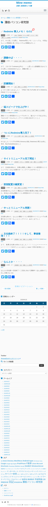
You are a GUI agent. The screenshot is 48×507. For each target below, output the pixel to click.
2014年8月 (6, 398)
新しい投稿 (40, 288)
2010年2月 (6, 450)
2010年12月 (7, 426)
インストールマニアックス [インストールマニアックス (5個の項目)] (22, 468)
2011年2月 (6, 421)
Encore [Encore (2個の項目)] (37, 461)
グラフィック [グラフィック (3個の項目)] (42, 471)
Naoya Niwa (25, 37)
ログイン (6, 488)
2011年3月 (6, 419)
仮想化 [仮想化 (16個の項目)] (24, 479)
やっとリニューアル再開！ (18, 208)
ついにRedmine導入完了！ (18, 133)
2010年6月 (6, 440)
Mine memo (24, 2)
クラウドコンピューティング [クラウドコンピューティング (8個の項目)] (28, 471)
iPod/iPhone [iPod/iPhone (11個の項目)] (21, 463)
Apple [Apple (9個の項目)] (31, 461)
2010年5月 (6, 443)
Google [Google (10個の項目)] (3, 463)
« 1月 (2, 330)
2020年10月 (7, 384)
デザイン (29, 110)
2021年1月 (6, 381)
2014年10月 (7, 395)
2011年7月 (6, 412)
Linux (16, 35)
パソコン (32, 35)
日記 (37, 35)
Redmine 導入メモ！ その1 (18, 31)
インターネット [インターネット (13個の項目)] (12, 471)
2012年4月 (6, 405)
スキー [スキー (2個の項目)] (18, 474)
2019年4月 (6, 388)
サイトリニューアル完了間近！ (20, 158)
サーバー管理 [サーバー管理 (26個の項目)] (11, 474)
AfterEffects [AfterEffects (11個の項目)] (18, 461)
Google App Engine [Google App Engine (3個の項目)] (11, 463)
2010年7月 (6, 438)
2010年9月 (6, 433)
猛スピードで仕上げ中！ (16, 107)
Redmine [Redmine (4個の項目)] (17, 466)
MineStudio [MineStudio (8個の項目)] (4, 466)
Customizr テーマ (28, 504)
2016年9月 (6, 391)
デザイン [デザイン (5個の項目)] (29, 476)
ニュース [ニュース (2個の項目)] (35, 476)
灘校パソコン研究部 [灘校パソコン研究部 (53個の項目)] (33, 482)
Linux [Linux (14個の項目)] (34, 463)
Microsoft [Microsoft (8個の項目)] (40, 463)
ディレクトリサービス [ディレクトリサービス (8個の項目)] (19, 477)
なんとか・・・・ (13, 262)
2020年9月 (6, 386)
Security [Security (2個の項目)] (22, 466)
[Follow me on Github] (9, 11)
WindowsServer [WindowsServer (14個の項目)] (37, 466)
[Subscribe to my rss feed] (3, 11)
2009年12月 (7, 454)
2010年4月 (6, 445)
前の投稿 (7, 288)
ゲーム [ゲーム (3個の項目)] (3, 474)
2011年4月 (6, 417)
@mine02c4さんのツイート (10, 358)
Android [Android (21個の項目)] (26, 461)
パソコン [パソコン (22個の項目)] (7, 479)
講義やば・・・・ (13, 57)
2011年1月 (6, 424)
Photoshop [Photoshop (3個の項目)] (11, 466)
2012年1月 (6, 409)
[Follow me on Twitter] (6, 11)
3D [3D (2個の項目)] (1, 461)
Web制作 (16, 110)
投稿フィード (7, 490)
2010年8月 (6, 435)
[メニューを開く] (45, 10)
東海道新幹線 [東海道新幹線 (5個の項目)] (18, 482)
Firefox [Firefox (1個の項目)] (40, 461)
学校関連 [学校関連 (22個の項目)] (38, 479)
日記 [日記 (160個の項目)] (11, 481)
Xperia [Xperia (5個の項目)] (3, 468)
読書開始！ (9, 83)
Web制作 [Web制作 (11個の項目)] (28, 466)
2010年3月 (6, 447)
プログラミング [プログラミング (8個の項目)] (16, 479)
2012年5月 (6, 402)
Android (16, 61)
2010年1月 (6, 452)
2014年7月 (6, 400)
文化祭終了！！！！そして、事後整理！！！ (20, 234)
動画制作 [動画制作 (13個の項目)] (31, 479)
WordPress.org (8, 495)
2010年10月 (7, 431)
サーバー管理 (26, 35)
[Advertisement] (12, 342)
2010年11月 (7, 428)
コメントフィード (8, 493)
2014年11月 (7, 393)
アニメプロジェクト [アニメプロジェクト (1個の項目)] (9, 468)
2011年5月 (6, 414)
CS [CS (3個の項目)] (34, 461)
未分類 (3, 35)
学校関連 (27, 161)
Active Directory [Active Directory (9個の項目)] (8, 461)
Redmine (20, 35)
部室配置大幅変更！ (14, 184)
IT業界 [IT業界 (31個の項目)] (29, 463)
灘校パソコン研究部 (13, 18)
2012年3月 (6, 407)
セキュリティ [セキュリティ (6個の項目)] (25, 474)
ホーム (3, 18)
